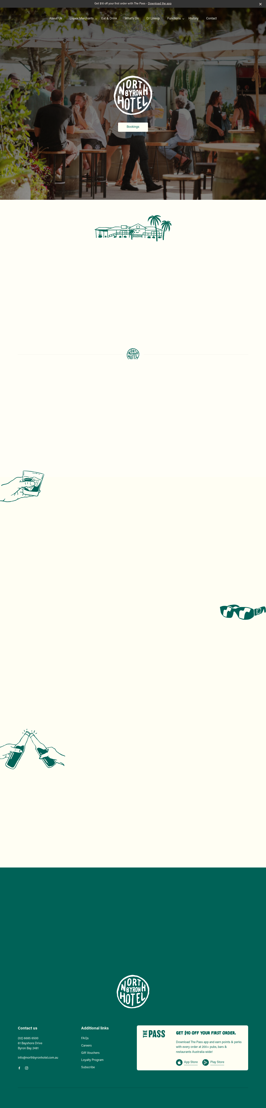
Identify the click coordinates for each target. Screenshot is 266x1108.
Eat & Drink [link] (109, 18)
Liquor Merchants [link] (82, 18)
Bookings (133, 127)
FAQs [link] (85, 1038)
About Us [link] (55, 18)
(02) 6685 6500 (28, 1038)
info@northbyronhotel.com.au (38, 1057)
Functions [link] (174, 18)
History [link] (193, 18)
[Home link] (133, 991)
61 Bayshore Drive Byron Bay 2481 (30, 1046)
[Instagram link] (26, 1068)
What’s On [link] (132, 18)
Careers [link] (86, 1045)
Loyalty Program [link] (92, 1060)
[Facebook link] (19, 1068)
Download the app (160, 3)
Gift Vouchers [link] (90, 1053)
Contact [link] (211, 18)
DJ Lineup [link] (153, 18)
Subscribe (88, 1067)
